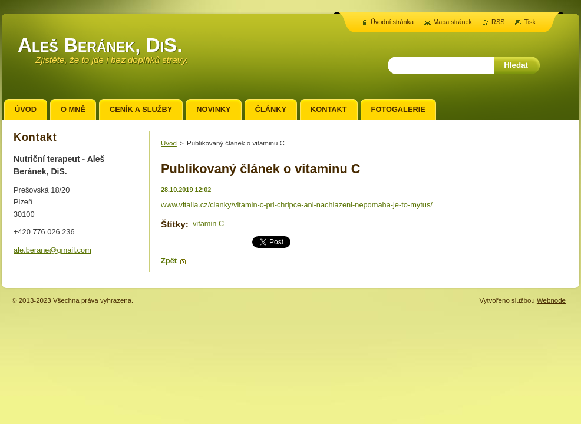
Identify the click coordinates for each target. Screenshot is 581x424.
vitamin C (208, 223)
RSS (497, 21)
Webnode (551, 300)
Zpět (169, 260)
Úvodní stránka (392, 21)
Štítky (173, 224)
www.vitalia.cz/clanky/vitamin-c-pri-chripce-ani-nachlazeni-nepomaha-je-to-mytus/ (297, 204)
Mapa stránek (452, 21)
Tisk (530, 21)
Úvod (169, 143)
